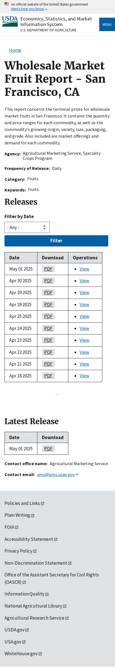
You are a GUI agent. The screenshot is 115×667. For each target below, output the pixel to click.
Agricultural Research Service (34, 618)
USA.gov (12, 642)
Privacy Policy (18, 551)
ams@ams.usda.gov (58, 474)
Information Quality (24, 594)
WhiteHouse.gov (21, 653)
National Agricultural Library (33, 606)
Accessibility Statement (28, 539)
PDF (47, 269)
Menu (107, 24)
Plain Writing (17, 515)
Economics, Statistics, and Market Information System (56, 21)
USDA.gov (14, 630)
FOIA (9, 527)
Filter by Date (19, 216)
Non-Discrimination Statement (35, 563)
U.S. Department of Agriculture (48, 30)
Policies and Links (22, 503)
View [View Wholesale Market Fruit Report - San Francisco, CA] (84, 269)
